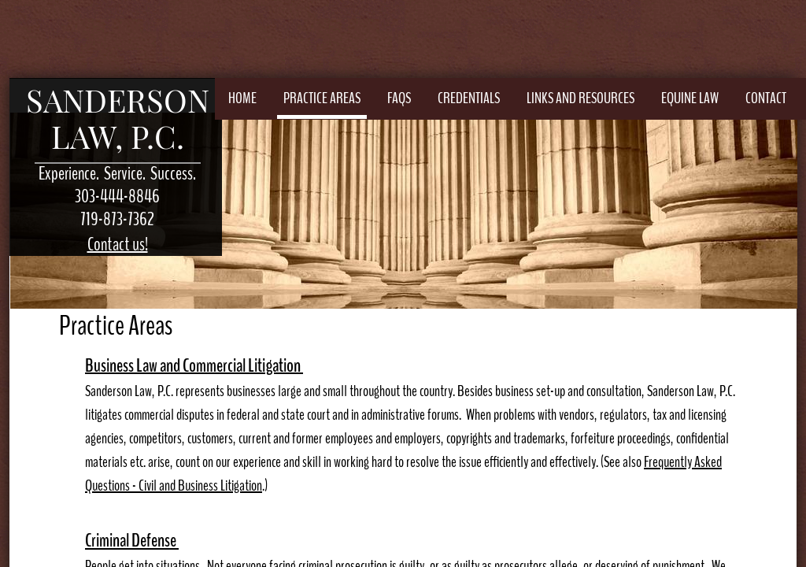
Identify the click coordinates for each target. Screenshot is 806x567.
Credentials (469, 98)
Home (242, 98)
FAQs (399, 98)
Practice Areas (321, 98)
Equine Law (690, 98)
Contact (765, 98)
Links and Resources (580, 98)
